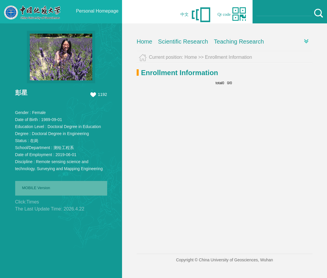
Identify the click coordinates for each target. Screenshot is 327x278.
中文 (184, 14)
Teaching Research (239, 41)
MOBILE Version (36, 188)
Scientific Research (183, 41)
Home (144, 41)
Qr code (224, 14)
